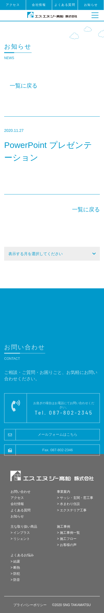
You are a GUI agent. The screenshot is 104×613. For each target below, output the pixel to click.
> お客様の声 (66, 545)
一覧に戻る (23, 86)
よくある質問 (64, 4)
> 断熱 (15, 568)
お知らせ (91, 4)
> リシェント (20, 539)
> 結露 (15, 561)
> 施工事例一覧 (68, 533)
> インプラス (20, 533)
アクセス (13, 4)
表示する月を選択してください (35, 254)
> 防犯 (15, 574)
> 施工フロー (66, 539)
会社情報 (39, 4)
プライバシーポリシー (30, 605)
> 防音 (15, 580)
